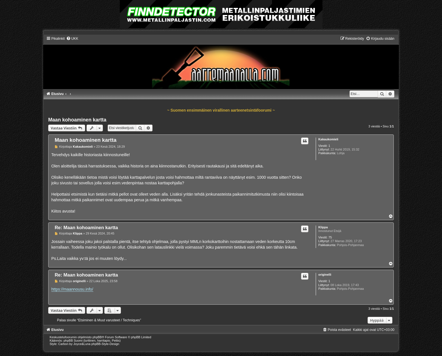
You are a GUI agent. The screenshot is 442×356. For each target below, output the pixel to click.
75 (330, 237)
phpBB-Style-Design (105, 344)
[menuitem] (72, 39)
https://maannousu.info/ (72, 289)
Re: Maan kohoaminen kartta (86, 227)
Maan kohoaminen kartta (77, 120)
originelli (324, 274)
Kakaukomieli (328, 139)
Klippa (323, 227)
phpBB (97, 337)
